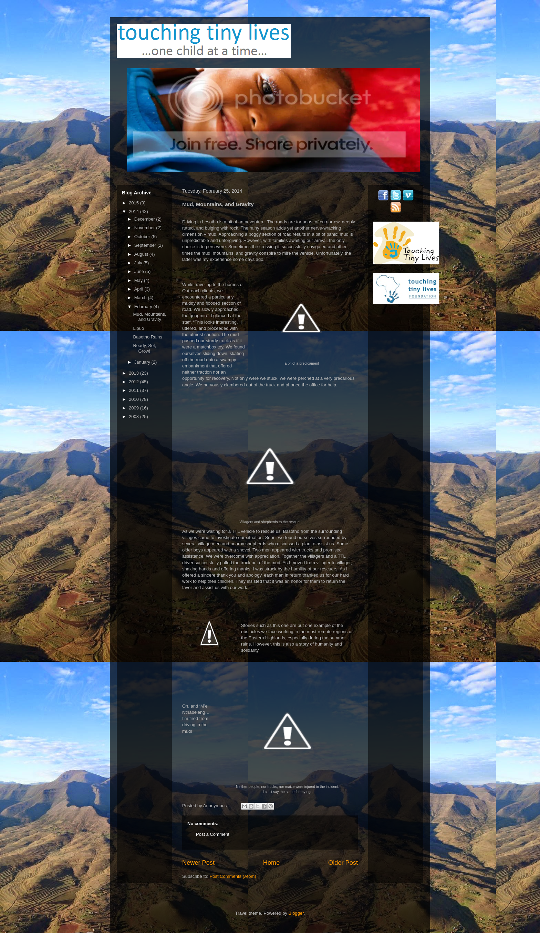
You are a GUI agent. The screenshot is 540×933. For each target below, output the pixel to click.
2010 (134, 399)
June (139, 271)
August (141, 254)
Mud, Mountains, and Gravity (149, 317)
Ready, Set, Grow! (144, 348)
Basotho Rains (147, 336)
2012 (134, 381)
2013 (134, 373)
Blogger (296, 913)
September (145, 245)
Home (271, 862)
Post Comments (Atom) (233, 876)
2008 (134, 416)
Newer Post (198, 862)
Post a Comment (212, 834)
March (141, 297)
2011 (134, 390)
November (145, 227)
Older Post (343, 862)
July (139, 262)
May (139, 280)
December (145, 219)
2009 (134, 407)
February (144, 306)
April (139, 289)
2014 (134, 211)
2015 (134, 202)
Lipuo (138, 328)
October (143, 236)
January (143, 362)
